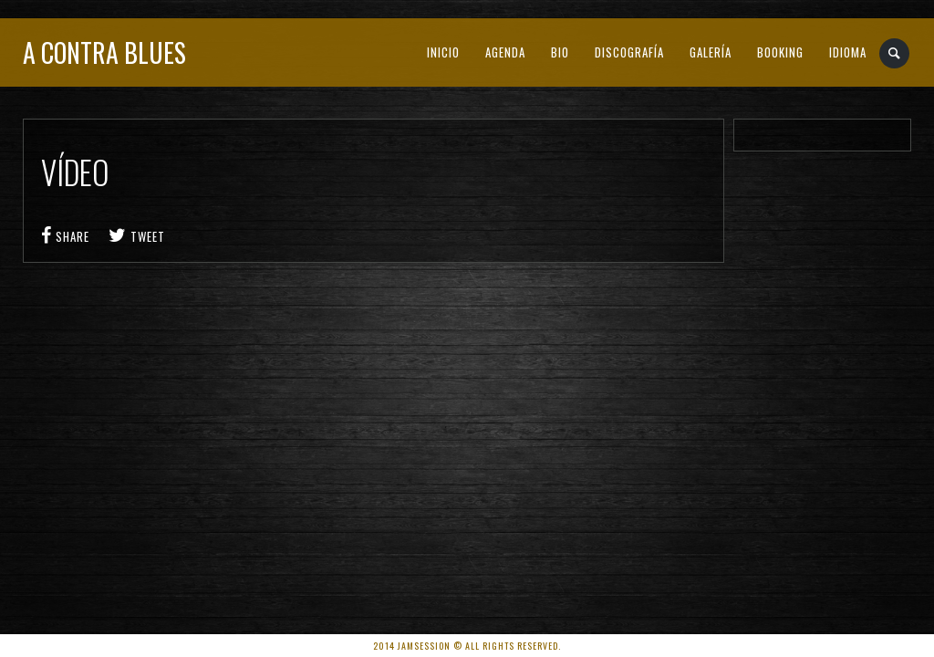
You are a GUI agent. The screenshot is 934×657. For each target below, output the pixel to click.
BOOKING (780, 52)
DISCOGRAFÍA (629, 52)
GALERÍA (711, 52)
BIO (560, 52)
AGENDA (505, 52)
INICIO (443, 52)
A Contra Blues (104, 52)
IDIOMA (848, 52)
